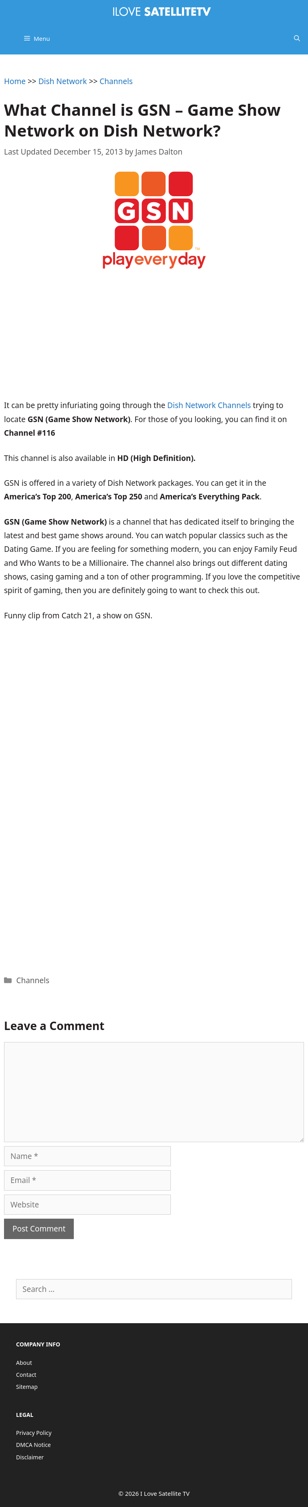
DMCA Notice (33, 1445)
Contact (26, 1374)
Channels (116, 81)
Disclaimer (30, 1457)
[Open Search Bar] (297, 38)
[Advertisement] (154, 340)
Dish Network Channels (209, 405)
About (24, 1362)
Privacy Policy (33, 1433)
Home (15, 81)
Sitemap (27, 1386)
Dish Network (62, 81)
